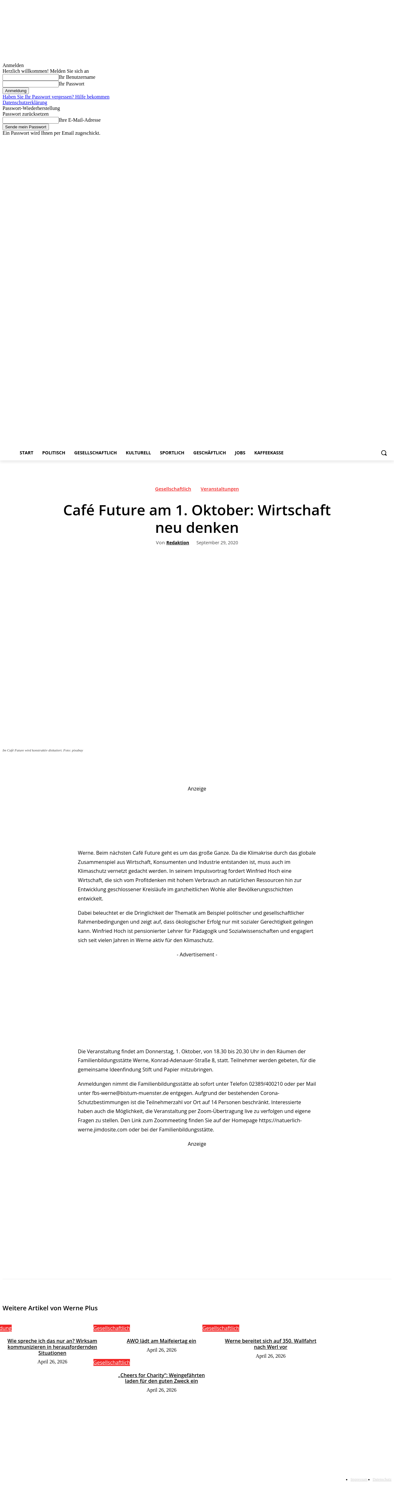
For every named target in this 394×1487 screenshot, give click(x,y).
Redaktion (177, 543)
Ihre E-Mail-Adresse (80, 120)
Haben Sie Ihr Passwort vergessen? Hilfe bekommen (56, 96)
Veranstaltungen (220, 490)
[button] (383, 452)
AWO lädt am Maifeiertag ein (161, 1341)
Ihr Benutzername (77, 77)
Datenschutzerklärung (25, 102)
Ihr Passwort (71, 83)
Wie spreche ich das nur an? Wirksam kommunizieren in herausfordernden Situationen (52, 1346)
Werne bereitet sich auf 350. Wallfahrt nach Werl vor (270, 1344)
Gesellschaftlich (173, 490)
